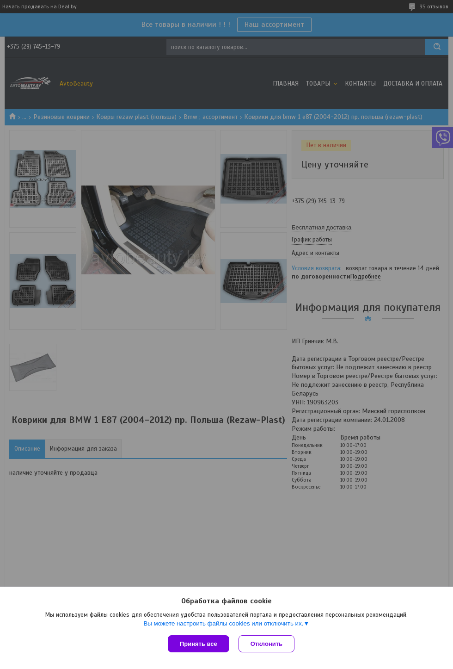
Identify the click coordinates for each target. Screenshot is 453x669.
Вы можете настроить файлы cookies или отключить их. (223, 623)
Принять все (198, 643)
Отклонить (266, 643)
